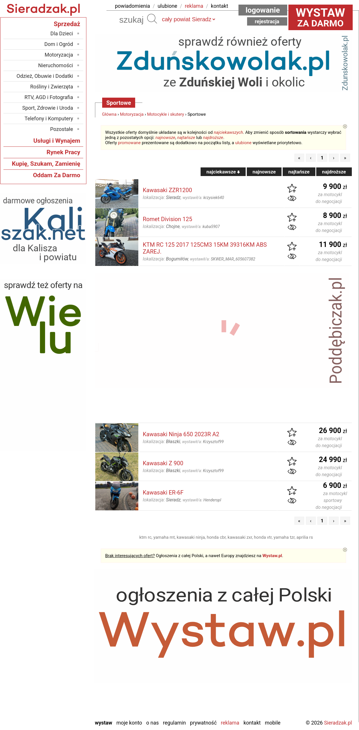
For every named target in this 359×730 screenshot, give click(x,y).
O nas (152, 723)
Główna (109, 114)
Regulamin (174, 723)
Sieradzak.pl (338, 723)
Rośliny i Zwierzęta (51, 87)
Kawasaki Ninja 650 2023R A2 (181, 434)
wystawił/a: (203, 197)
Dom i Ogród (58, 44)
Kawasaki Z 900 (163, 463)
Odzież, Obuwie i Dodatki (45, 76)
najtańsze (186, 137)
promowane (129, 142)
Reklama (230, 723)
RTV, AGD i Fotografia (48, 97)
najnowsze (165, 137)
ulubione (167, 6)
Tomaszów (62, 683)
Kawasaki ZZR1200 (167, 190)
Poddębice (62, 675)
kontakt (219, 6)
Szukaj (152, 18)
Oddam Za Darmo (56, 175)
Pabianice (63, 660)
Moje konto (129, 723)
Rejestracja (267, 21)
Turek (67, 691)
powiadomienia (132, 6)
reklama (194, 6)
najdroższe (213, 137)
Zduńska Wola (58, 714)
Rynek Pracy (63, 152)
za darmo (320, 17)
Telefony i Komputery (49, 118)
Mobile (272, 723)
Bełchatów (62, 621)
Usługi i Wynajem (56, 140)
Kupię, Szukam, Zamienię (46, 163)
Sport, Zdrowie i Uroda (47, 108)
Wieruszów (61, 706)
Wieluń (66, 699)
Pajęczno (63, 668)
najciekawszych (228, 132)
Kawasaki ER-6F (163, 492)
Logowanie (263, 10)
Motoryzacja (131, 114)
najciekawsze (223, 172)
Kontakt (252, 723)
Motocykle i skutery (165, 114)
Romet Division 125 (167, 219)
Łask (68, 629)
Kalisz (67, 644)
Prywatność (203, 723)
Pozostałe (61, 129)
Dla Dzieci (62, 33)
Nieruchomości (55, 65)
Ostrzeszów (61, 652)
